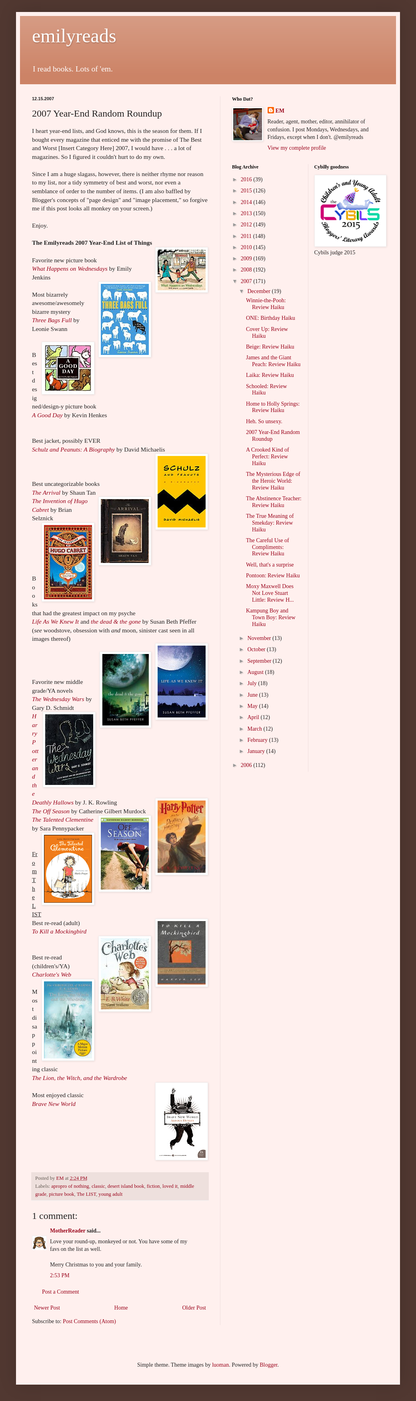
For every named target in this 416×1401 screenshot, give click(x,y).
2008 (247, 270)
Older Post (194, 1308)
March (255, 729)
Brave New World (54, 1103)
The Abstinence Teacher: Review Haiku (274, 501)
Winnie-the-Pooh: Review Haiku (266, 303)
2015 (247, 191)
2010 (247, 247)
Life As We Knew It (55, 621)
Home (121, 1308)
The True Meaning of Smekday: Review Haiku (270, 523)
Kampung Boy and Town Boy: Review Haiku (271, 617)
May (253, 706)
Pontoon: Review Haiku (273, 576)
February (258, 740)
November (259, 638)
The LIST (86, 1194)
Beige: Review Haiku (270, 347)
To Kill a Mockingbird (59, 931)
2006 (247, 765)
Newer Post (47, 1308)
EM (280, 111)
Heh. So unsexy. (264, 421)
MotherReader (67, 1231)
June (253, 695)
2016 (247, 179)
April (253, 717)
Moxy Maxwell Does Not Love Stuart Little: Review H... (270, 593)
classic (98, 1186)
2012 (247, 225)
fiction (153, 1186)
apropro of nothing (70, 1186)
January (256, 751)
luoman (220, 1365)
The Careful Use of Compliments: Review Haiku (267, 547)
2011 (247, 236)
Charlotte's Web (51, 974)
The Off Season (51, 811)
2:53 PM (60, 1275)
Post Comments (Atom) (89, 1321)
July (252, 683)
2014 (247, 202)
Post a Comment (60, 1292)
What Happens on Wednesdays (70, 268)
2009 (247, 259)
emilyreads (74, 35)
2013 (247, 213)
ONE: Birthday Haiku (270, 318)
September (259, 661)
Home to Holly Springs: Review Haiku (273, 407)
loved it (170, 1186)
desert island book (126, 1186)
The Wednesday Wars (58, 699)
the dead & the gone (116, 621)
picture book (61, 1194)
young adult (110, 1194)
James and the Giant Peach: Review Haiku (273, 361)
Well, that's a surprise (270, 565)
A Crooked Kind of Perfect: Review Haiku (267, 456)
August (256, 672)
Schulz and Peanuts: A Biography (73, 449)
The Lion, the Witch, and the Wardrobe (79, 1077)
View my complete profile (297, 148)
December (259, 291)
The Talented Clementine (62, 819)
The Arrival (46, 492)
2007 (247, 281)
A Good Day (47, 415)
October (257, 649)
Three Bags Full (52, 320)
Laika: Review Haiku (270, 375)
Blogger (268, 1365)
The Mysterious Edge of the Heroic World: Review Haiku (273, 481)
